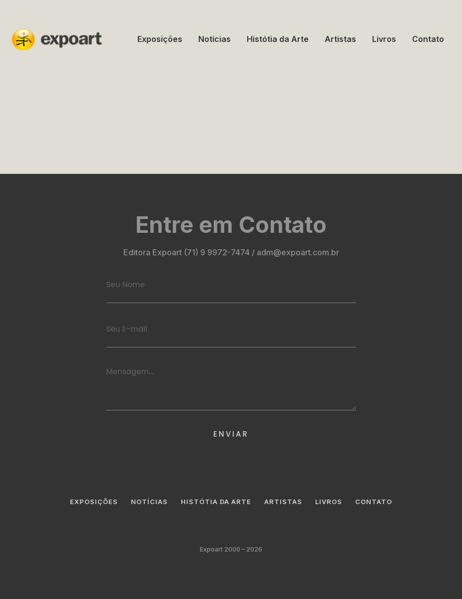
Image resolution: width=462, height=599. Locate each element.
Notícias (214, 39)
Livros (384, 39)
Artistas (340, 39)
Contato (428, 39)
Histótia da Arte (278, 39)
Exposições (159, 39)
